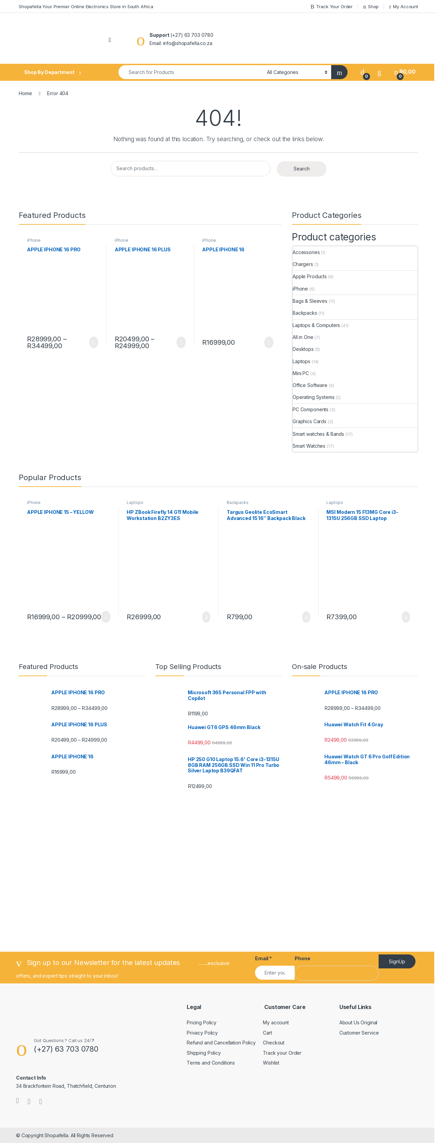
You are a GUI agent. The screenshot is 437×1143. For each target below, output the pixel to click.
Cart (267, 1033)
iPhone (34, 240)
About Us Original (358, 1022)
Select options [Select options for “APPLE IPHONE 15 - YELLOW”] (105, 617)
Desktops (303, 349)
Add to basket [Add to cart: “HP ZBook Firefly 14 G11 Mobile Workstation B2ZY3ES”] (206, 617)
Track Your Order (332, 7)
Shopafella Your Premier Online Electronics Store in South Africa (86, 6)
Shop (371, 7)
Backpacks (305, 313)
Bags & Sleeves (310, 301)
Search (302, 169)
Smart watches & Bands (318, 434)
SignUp (397, 961)
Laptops (301, 361)
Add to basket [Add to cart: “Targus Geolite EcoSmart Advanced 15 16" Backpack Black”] (306, 617)
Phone (302, 958)
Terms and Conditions (211, 1063)
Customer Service (359, 1033)
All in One (303, 337)
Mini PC (301, 373)
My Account (403, 7)
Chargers (303, 264)
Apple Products (310, 276)
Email (263, 958)
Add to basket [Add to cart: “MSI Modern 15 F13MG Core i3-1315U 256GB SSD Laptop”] (406, 617)
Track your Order (282, 1053)
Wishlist (271, 1063)
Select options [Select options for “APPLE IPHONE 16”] (268, 342)
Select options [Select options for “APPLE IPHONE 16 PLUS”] (181, 342)
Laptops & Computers (316, 325)
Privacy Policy (202, 1033)
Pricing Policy (201, 1022)
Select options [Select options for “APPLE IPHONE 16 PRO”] (93, 342)
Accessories (306, 252)
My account (276, 1022)
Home (25, 93)
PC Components (310, 409)
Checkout (273, 1042)
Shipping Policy (204, 1053)
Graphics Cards (309, 421)
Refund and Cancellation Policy (221, 1042)
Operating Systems (314, 397)
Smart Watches (309, 446)
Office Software (310, 385)
